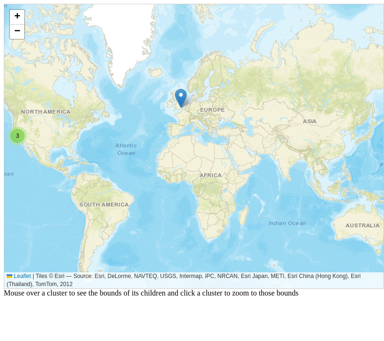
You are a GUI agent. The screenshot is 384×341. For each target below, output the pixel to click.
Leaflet (19, 276)
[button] (181, 98)
